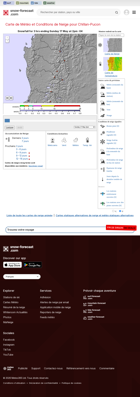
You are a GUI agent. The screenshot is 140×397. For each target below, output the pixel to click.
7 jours (25, 141)
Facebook (9, 339)
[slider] (7, 120)
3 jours (25, 138)
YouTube (8, 354)
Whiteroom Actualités (15, 312)
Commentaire (106, 368)
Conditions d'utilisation (14, 383)
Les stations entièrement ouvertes (111, 194)
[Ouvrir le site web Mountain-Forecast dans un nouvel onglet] (22, 3)
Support (35, 368)
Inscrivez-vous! (36, 166)
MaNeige (8, 322)
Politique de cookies (71, 383)
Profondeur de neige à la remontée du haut (115, 151)
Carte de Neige (112, 54)
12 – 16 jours (22, 158)
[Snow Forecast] (18, 12)
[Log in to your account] (126, 12)
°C (116, 211)
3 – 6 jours (21, 149)
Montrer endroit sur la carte (110, 31)
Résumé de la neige (14, 307)
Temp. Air (87, 145)
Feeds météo (47, 317)
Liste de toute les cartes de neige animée (29, 215)
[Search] (116, 12)
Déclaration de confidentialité (43, 383)
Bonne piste (111, 126)
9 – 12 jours (21, 155)
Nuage (109, 115)
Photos (7, 317)
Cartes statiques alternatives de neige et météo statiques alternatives (95, 215)
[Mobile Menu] (134, 12)
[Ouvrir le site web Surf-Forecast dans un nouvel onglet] (8, 3)
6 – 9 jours (21, 152)
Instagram (8, 344)
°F (122, 211)
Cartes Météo (10, 302)
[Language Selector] (22, 276)
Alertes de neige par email (54, 302)
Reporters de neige (50, 312)
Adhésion (45, 297)
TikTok (7, 349)
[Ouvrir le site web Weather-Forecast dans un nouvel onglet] (49, 3)
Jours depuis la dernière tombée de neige (114, 179)
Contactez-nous (53, 368)
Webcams (52, 145)
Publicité (23, 368)
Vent (64, 145)
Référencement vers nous (81, 368)
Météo (76, 145)
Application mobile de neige (55, 307)
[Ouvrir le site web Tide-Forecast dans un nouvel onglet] (36, 3)
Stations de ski (11, 297)
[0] (118, 126)
